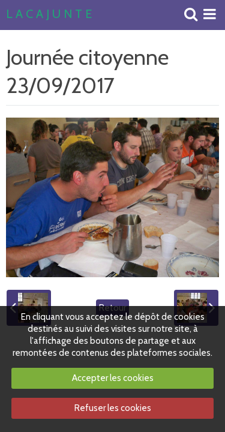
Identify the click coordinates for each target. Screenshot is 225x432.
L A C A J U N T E (49, 14)
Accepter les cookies (113, 378)
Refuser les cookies (112, 408)
